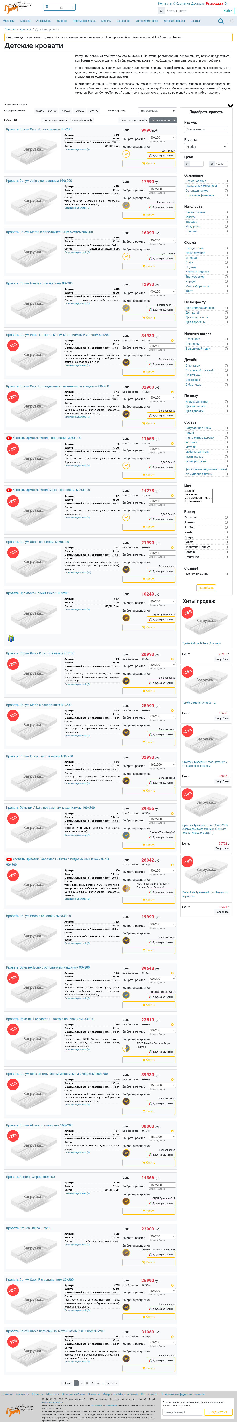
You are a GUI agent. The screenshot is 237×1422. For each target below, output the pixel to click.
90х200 (40, 110)
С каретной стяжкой (199, 370)
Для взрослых (195, 322)
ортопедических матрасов (104, 1405)
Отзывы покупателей (77, 149)
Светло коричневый (198, 497)
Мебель (106, 20)
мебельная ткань (197, 451)
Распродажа (214, 3)
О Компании (181, 3)
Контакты (165, 3)
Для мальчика (195, 406)
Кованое (191, 231)
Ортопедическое (197, 190)
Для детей (193, 312)
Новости (94, 1394)
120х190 (93, 110)
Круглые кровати (197, 272)
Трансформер (195, 276)
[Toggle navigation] (221, 21)
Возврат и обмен (73, 1394)
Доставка (198, 3)
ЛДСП (190, 433)
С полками (193, 365)
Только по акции (197, 574)
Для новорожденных (200, 308)
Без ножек (193, 380)
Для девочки (194, 411)
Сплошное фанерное (200, 195)
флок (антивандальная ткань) (206, 469)
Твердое (191, 221)
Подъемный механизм (201, 185)
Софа (189, 262)
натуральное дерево (200, 437)
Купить (148, 163)
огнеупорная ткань (199, 474)
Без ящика (193, 339)
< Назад (66, 1383)
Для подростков (197, 317)
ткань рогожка (196, 461)
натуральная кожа (198, 428)
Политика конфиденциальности (183, 1394)
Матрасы (8, 20)
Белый (198, 491)
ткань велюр (194, 456)
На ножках (193, 375)
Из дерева (193, 226)
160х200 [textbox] (156, 189)
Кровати (25, 20)
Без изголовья (196, 212)
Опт (227, 3)
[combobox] (162, 137)
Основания (123, 20)
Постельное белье (84, 20)
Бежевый (198, 494)
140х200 (65, 110)
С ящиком (192, 344)
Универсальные (197, 401)
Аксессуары (43, 20)
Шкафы (195, 20)
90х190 (52, 110)
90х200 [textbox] (155, 240)
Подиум (191, 267)
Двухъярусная (195, 253)
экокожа (191, 442)
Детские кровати (174, 20)
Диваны (62, 20)
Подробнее (222, 659)
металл (191, 447)
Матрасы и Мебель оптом (120, 1394)
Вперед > (112, 1383)
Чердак (191, 281)
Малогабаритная (197, 286)
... (103, 1383)
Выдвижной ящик (198, 348)
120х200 (79, 110)
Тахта (189, 291)
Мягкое (191, 217)
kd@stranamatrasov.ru (52, 1402)
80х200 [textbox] (155, 137)
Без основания (196, 181)
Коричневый (198, 501)
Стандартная (194, 248)
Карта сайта (149, 1394)
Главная (7, 1394)
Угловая (191, 257)
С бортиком (193, 384)
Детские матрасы (147, 20)
